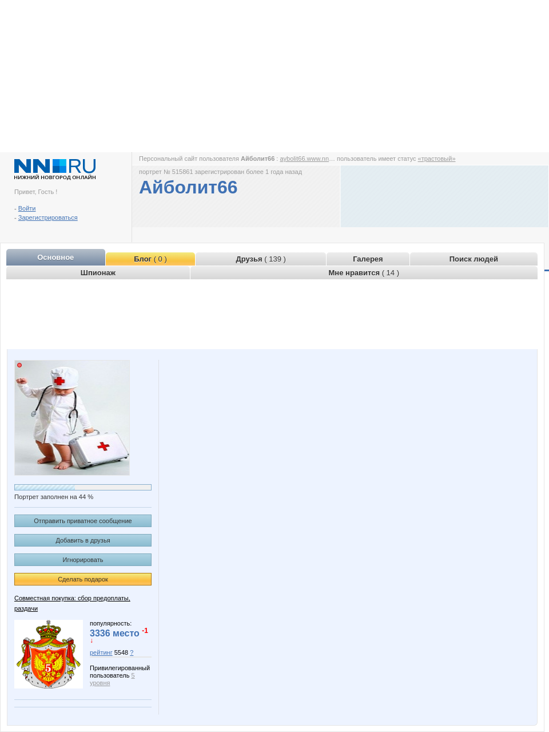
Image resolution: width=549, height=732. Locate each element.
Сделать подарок (83, 579)
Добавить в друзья (82, 540)
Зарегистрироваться (48, 217)
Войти (27, 208)
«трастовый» (437, 158)
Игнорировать (83, 559)
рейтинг (101, 652)
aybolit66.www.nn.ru (308, 158)
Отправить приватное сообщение (83, 520)
